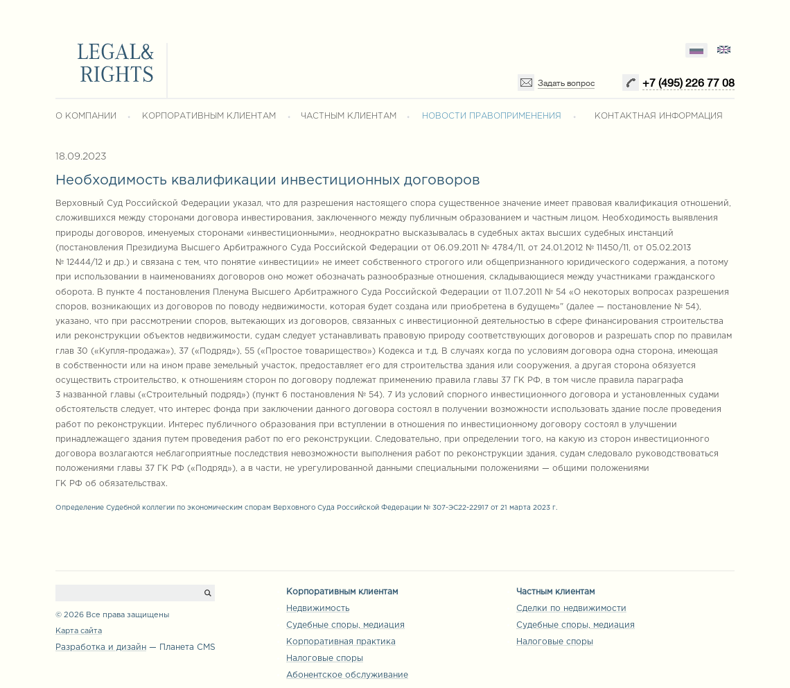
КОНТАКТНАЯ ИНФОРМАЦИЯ (659, 116)
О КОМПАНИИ (85, 116)
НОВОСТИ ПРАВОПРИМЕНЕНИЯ (491, 116)
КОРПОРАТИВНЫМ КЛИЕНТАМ (209, 116)
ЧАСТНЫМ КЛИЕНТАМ (348, 116)
